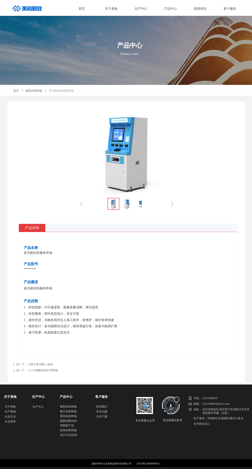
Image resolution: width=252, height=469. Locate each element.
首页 (16, 90)
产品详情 (32, 228)
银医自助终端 (34, 90)
